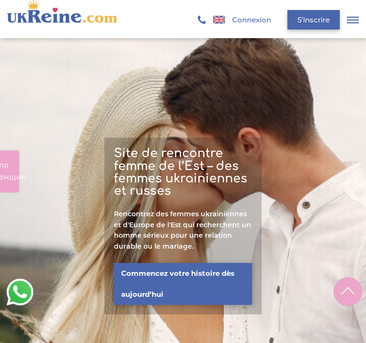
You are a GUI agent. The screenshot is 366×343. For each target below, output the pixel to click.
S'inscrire (313, 19)
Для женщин (9, 171)
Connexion (251, 19)
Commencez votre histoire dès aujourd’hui (177, 284)
